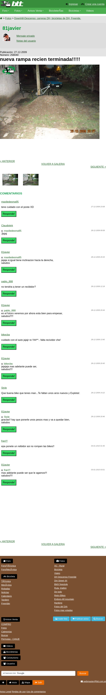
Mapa (26, 682)
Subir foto (61, 619)
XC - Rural (59, 566)
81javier (5, 252)
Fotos (17, 10)
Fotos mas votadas (63, 610)
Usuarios (9, 663)
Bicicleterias (10, 652)
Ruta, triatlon (60, 588)
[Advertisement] (53, 149)
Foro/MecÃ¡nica (9, 569)
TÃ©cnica (6, 581)
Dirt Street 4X (60, 580)
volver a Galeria (53, 164)
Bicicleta (9, 576)
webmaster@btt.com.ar (93, 681)
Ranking (58, 603)
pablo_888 (7, 281)
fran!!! (4, 441)
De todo (58, 592)
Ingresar (73, 4)
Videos (90, 10)
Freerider (5, 603)
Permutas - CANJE (10, 639)
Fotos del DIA (60, 606)
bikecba (5, 334)
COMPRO (6, 624)
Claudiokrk (7, 225)
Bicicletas (74, 10)
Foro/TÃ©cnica (8, 566)
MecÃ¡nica (6, 585)
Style (4, 388)
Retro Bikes (59, 595)
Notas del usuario (26, 41)
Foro (4, 10)
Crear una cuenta (94, 4)
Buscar (4, 635)
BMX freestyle (61, 584)
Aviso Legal (5, 691)
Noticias (5, 592)
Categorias (6, 631)
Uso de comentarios (36, 691)
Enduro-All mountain (64, 599)
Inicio (13, 682)
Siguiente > (98, 167)
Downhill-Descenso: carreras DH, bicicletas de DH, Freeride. (47, 18)
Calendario (6, 596)
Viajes (57, 573)
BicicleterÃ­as (56, 10)
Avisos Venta (35, 10)
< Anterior (7, 161)
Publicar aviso (80, 619)
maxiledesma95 (10, 201)
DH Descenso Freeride (65, 577)
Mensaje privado (25, 36)
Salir (38, 682)
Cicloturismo (10, 658)
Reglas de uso (19, 691)
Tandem (5, 600)
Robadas (5, 588)
